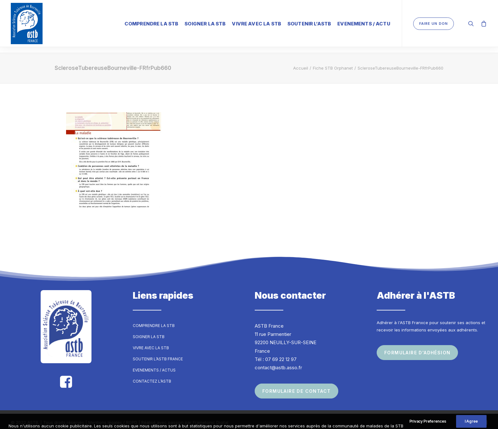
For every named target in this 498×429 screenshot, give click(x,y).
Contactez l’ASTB (152, 375)
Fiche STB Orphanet (333, 62)
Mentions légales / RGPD (112, 416)
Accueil (300, 62)
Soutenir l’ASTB (309, 24)
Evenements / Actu (363, 24)
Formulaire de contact (296, 385)
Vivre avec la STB (256, 24)
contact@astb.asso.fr (278, 362)
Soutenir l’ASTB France (158, 353)
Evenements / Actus (154, 364)
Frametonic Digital (210, 416)
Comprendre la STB (151, 24)
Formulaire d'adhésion (417, 347)
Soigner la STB (205, 24)
